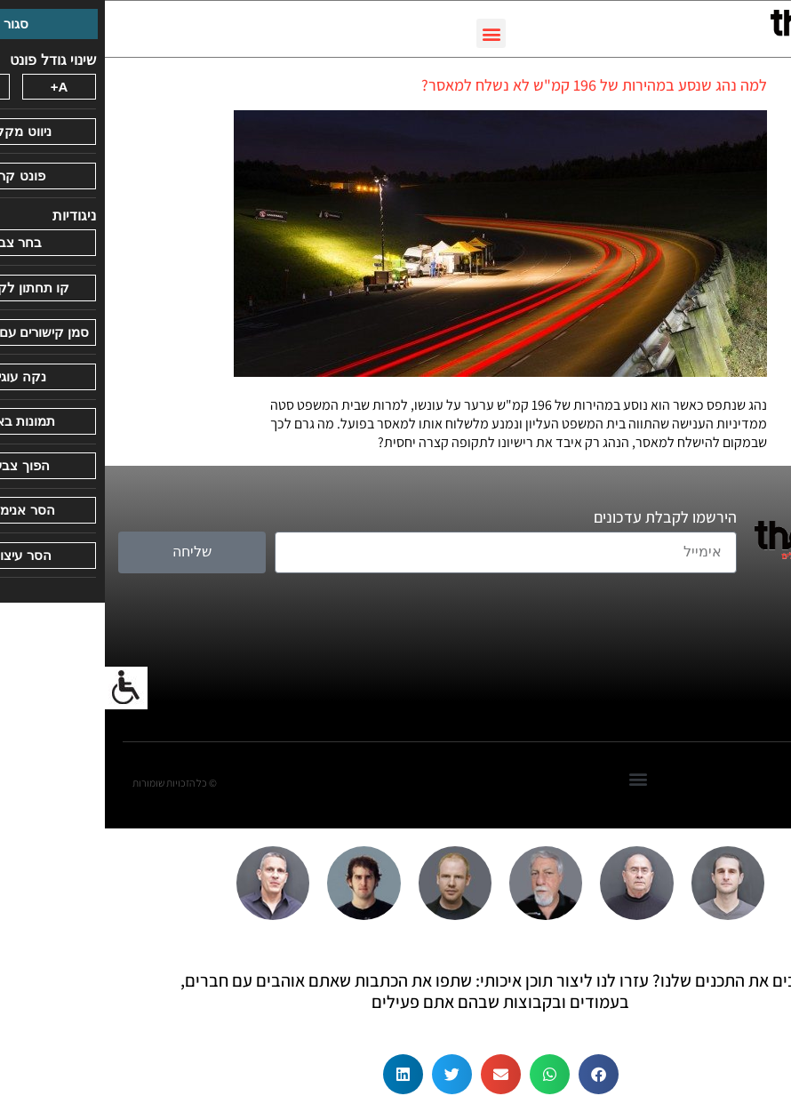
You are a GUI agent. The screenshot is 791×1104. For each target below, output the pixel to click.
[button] (386, 33)
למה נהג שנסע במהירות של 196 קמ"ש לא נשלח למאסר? (489, 85)
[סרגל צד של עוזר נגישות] (21, 688)
